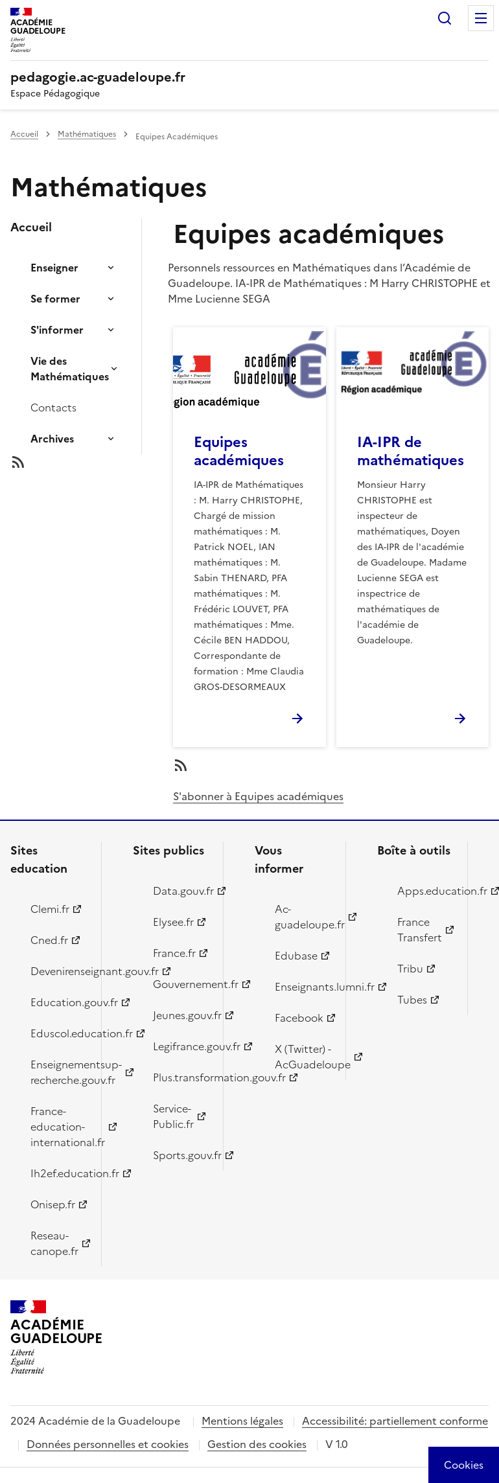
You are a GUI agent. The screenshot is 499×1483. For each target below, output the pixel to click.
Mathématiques (87, 134)
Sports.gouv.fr (181, 1155)
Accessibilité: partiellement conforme (395, 1421)
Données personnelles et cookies (108, 1444)
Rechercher (445, 18)
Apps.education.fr (425, 891)
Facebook (299, 1018)
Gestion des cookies (257, 1444)
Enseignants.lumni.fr (303, 986)
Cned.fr (49, 940)
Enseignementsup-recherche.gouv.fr (58, 1072)
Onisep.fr (52, 1204)
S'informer (57, 330)
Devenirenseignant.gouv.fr (58, 971)
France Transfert (419, 929)
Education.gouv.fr (58, 1002)
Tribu (410, 968)
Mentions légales (242, 1421)
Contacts (53, 407)
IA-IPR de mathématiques (410, 451)
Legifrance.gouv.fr (181, 1046)
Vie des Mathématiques (69, 368)
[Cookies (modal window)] (463, 1465)
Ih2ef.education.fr (58, 1173)
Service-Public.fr (173, 1116)
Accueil (24, 134)
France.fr (174, 953)
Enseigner (54, 267)
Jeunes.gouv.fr (181, 1015)
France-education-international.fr (58, 1126)
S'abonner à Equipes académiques (258, 796)
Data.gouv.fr (181, 891)
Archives (52, 438)
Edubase (296, 955)
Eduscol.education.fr (58, 1033)
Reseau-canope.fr (54, 1243)
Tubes (412, 999)
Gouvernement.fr (181, 984)
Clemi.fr (49, 909)
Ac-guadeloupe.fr (303, 916)
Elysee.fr (173, 922)
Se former (55, 298)
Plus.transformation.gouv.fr (181, 1077)
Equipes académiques (239, 451)
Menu (481, 18)
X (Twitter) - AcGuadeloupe (303, 1056)
